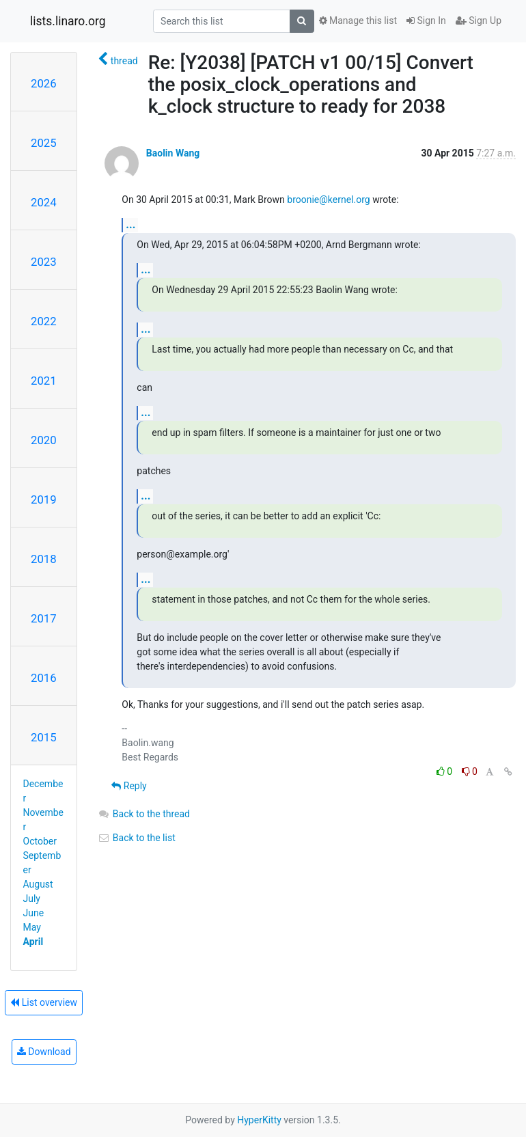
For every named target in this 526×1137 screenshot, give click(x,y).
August (38, 884)
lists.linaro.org (68, 21)
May (32, 927)
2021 (44, 380)
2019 (44, 499)
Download (44, 1051)
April (33, 941)
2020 (44, 440)
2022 (44, 321)
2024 (44, 202)
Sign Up (478, 20)
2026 (44, 83)
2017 (44, 618)
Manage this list (358, 20)
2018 (44, 559)
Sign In (426, 20)
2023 (44, 262)
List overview (43, 1002)
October (40, 841)
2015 (44, 737)
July (31, 898)
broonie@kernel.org (328, 199)
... (130, 224)
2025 (44, 143)
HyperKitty (259, 1119)
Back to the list (136, 837)
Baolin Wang (172, 153)
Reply (128, 785)
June (33, 912)
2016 (44, 678)
